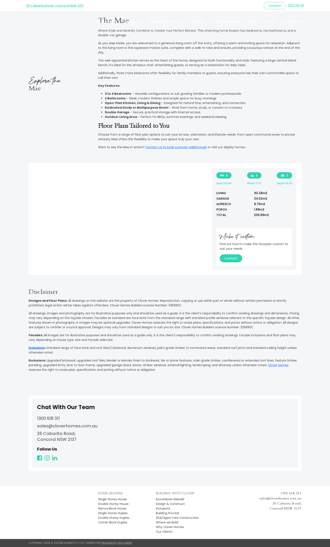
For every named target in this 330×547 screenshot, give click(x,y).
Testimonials (228, 21)
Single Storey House (112, 499)
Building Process (165, 21)
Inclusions (37, 348)
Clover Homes (278, 365)
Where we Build (167, 522)
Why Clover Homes (170, 527)
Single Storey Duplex (113, 513)
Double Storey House (113, 504)
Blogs (252, 21)
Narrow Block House (112, 508)
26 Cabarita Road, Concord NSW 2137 (55, 6)
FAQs (270, 21)
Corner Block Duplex (112, 522)
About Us (104, 21)
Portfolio (196, 21)
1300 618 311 (296, 5)
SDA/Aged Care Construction (177, 518)
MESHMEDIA (108, 543)
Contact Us (293, 21)
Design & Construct (170, 504)
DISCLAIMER (125, 543)
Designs (131, 21)
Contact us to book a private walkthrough (176, 147)
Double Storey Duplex (113, 518)
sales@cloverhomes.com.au (67, 426)
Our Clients (164, 532)
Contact (275, 6)
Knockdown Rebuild (170, 499)
